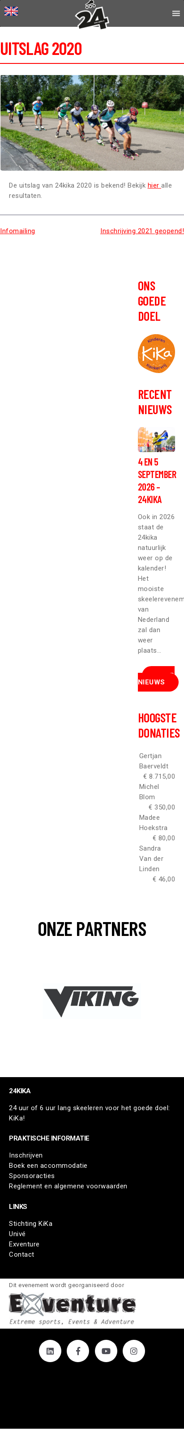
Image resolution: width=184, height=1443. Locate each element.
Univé (17, 1234)
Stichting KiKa (30, 1224)
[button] (92, 1001)
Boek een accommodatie (48, 1166)
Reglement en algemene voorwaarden (68, 1186)
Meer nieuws (156, 678)
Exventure (24, 1244)
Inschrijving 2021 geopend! (142, 231)
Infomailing (17, 231)
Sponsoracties (32, 1176)
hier (155, 185)
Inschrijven (26, 1155)
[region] (92, 1001)
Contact (21, 1254)
